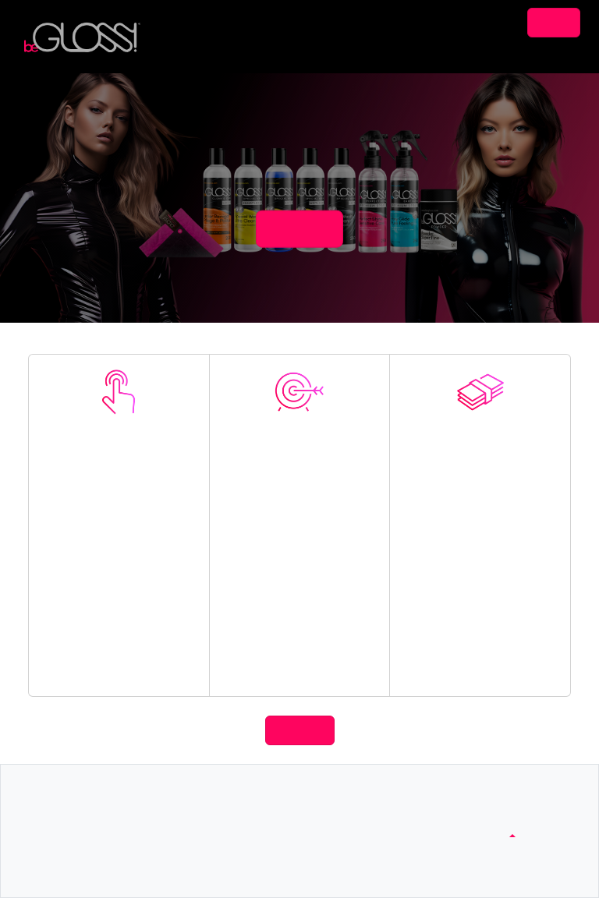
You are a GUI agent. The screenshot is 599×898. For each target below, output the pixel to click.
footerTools (73, 833)
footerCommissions (92, 815)
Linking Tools (299, 661)
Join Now (119, 521)
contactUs (211, 815)
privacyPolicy (358, 833)
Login (553, 22)
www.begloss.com (510, 815)
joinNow (300, 228)
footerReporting (83, 850)
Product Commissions (480, 649)
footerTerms (356, 815)
